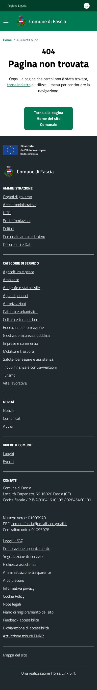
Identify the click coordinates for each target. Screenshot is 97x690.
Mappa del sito (15, 655)
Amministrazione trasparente (27, 572)
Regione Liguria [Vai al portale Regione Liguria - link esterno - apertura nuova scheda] (16, 5)
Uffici (7, 213)
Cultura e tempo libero (21, 319)
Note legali (12, 604)
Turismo (9, 375)
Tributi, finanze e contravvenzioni (30, 367)
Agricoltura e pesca (18, 272)
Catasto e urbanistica (20, 311)
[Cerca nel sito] (84, 21)
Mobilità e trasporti (18, 351)
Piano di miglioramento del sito (28, 612)
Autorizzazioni (14, 304)
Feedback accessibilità (21, 620)
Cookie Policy (13, 596)
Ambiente (11, 280)
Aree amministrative (19, 205)
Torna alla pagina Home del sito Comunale (48, 118)
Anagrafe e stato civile (21, 288)
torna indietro (18, 85)
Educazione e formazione (23, 327)
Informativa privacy (19, 588)
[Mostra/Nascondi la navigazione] (6, 21)
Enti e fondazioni (16, 221)
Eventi (8, 461)
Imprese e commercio (20, 343)
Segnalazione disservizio (23, 556)
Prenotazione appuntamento (26, 548)
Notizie (8, 410)
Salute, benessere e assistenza (28, 359)
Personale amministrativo (24, 236)
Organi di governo (17, 197)
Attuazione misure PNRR (23, 636)
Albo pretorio (13, 580)
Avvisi (8, 426)
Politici (8, 228)
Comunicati (12, 418)
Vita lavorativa (15, 383)
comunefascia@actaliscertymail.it (39, 524)
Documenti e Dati (17, 244)
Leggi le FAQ (13, 540)
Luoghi (8, 454)
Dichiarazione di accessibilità (26, 628)
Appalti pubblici (15, 296)
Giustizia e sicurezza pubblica (26, 335)
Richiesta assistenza (19, 564)
